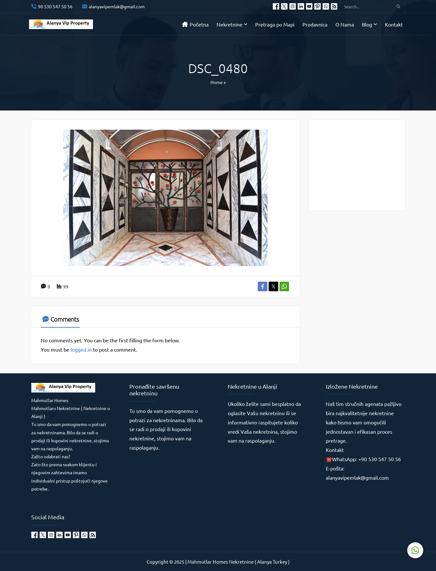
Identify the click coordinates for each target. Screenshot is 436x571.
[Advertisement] (362, 165)
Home (216, 82)
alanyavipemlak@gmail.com (117, 6)
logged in (81, 349)
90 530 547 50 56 (55, 6)
